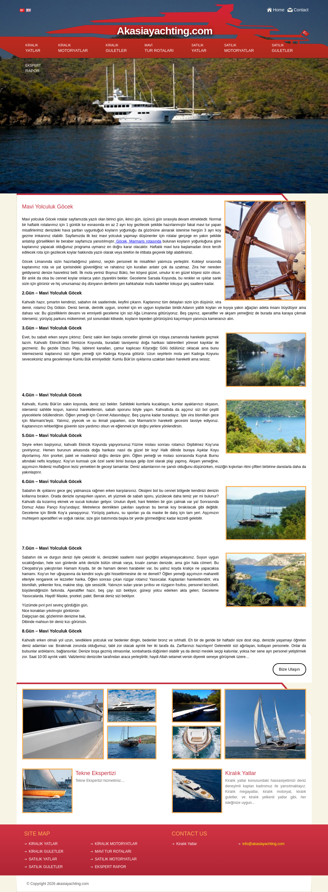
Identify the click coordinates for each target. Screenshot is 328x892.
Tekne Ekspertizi (96, 773)
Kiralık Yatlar (240, 773)
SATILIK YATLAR (43, 859)
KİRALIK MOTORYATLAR (116, 844)
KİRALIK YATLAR (43, 844)
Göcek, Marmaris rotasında (138, 241)
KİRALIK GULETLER (46, 851)
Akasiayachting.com (164, 31)
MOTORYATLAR (73, 48)
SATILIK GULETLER (46, 867)
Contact (301, 9)
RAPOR (33, 68)
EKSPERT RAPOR (110, 867)
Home (278, 9)
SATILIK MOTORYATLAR (116, 859)
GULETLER (116, 48)
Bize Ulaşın (289, 669)
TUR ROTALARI (158, 48)
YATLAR (33, 48)
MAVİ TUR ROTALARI (113, 851)
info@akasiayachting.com (264, 844)
